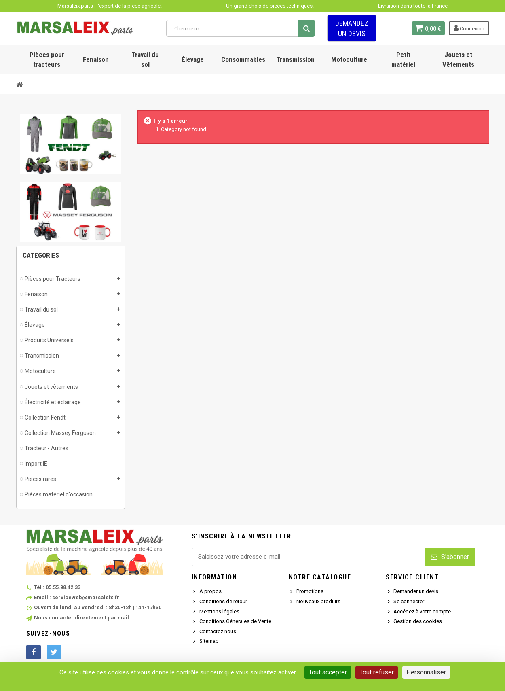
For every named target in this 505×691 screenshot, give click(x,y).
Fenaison (96, 59)
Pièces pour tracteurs (47, 59)
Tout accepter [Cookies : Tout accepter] (327, 672)
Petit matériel (403, 59)
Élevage (193, 59)
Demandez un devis (351, 28)
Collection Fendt (45, 417)
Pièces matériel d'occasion (59, 494)
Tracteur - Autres (46, 448)
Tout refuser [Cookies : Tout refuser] (376, 672)
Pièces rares (40, 479)
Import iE (36, 463)
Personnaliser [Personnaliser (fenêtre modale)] (426, 672)
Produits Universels (49, 340)
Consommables (243, 59)
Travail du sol (145, 59)
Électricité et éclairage (53, 402)
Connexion (469, 28)
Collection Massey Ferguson (60, 433)
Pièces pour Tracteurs (52, 279)
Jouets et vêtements (51, 387)
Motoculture (349, 59)
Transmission (295, 59)
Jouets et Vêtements (458, 59)
